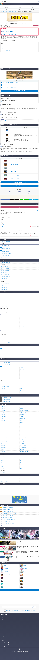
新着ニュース (3, 646)
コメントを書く (19, 207)
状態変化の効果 (22, 422)
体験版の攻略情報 (3, 447)
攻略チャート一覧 (5, 525)
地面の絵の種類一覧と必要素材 (7, 517)
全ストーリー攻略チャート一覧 (5, 262)
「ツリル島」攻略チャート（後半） (8, 511)
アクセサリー (3, 392)
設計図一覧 (2, 449)
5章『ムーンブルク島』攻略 (5, 274)
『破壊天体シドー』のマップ (5, 306)
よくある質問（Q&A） (4, 441)
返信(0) (2, 226)
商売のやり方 (3, 420)
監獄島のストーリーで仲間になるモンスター (9, 48)
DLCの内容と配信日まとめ (5, 245)
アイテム (6, 7)
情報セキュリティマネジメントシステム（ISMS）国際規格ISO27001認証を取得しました (20, 610)
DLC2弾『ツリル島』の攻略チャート (8, 31)
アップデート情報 (23, 445)
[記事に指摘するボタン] (29, 192)
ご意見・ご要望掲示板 (4, 481)
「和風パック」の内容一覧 (5, 251)
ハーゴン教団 (22, 443)
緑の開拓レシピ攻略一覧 (4, 285)
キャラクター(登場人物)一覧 (5, 458)
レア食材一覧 (22, 416)
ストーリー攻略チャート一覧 (6, 50)
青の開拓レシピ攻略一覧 (4, 289)
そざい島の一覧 (3, 315)
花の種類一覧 (22, 414)
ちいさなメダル (22, 426)
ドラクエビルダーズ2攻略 (8, 11)
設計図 (6, 9)
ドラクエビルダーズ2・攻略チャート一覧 (19, 182)
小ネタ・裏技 (22, 441)
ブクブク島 (2, 328)
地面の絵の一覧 (3, 414)
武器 (21, 388)
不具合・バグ (3, 445)
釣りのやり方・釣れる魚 (24, 451)
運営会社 (2, 619)
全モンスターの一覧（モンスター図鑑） (7, 397)
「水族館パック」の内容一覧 (5, 248)
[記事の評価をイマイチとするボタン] (10, 192)
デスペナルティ (3, 439)
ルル (1, 462)
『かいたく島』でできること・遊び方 (8, 523)
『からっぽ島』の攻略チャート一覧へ (19, 90)
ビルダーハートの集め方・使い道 (8, 509)
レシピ (19, 7)
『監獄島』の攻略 (13, 171)
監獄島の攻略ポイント (5, 46)
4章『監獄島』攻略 (4, 272)
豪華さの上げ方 (22, 418)
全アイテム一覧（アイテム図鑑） (6, 364)
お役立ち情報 (32, 9)
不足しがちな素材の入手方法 (5, 362)
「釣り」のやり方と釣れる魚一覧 (8, 507)
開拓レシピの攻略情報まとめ (5, 283)
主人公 (2, 460)
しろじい (2, 468)
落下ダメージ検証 (23, 437)
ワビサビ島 (22, 326)
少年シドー (22, 460)
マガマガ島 (2, 326)
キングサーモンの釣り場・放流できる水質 (9, 34)
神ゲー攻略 (2, 11)
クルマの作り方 (3, 412)
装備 (32, 7)
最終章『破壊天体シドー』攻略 (5, 276)
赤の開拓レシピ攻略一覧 (4, 287)
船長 (21, 468)
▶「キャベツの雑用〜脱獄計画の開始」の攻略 (10, 82)
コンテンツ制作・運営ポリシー (5, 623)
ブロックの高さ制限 (4, 437)
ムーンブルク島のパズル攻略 (5, 342)
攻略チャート (14, 11)
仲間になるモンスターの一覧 (5, 399)
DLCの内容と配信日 (4, 408)
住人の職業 (2, 422)
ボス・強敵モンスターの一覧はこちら (8, 120)
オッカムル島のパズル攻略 (5, 340)
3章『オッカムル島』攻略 (5, 270)
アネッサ (2, 466)
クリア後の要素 (3, 410)
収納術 (21, 420)
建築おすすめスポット (23, 408)
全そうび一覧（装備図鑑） (5, 386)
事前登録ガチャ (3, 640)
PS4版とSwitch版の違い (24, 439)
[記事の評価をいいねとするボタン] (19, 192)
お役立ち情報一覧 (3, 406)
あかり (2, 369)
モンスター (19, 9)
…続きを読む (3, 224)
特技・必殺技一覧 (3, 472)
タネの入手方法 (3, 416)
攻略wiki (2, 638)
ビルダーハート (22, 424)
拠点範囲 (2, 418)
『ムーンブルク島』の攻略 (14, 175)
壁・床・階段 (22, 369)
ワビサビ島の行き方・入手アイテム (6, 255)
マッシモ (21, 464)
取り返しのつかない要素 (24, 410)
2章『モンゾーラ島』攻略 (5, 268)
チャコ (21, 462)
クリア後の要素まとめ (4, 278)
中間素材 (21, 367)
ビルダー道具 (3, 388)
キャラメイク (3, 424)
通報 (37, 210)
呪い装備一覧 (3, 451)
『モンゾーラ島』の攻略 (14, 164)
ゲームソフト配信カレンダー (5, 644)
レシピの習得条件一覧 (6, 521)
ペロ (1, 464)
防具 (1, 390)
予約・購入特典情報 (23, 447)
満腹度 (2, 426)
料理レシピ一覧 (3, 257)
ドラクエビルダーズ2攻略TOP (19, 185)
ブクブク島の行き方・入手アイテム (6, 253)
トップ (2, 617)
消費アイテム (3, 367)
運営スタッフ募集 (3, 621)
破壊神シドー (3, 443)
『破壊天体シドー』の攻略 (14, 178)
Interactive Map (3, 634)
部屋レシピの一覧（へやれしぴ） (8, 515)
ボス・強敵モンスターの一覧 (5, 401)
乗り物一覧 (22, 449)
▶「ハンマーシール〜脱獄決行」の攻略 (9, 87)
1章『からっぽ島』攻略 (4, 266)
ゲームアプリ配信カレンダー (5, 642)
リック (21, 466)
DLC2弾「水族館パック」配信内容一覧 (9, 519)
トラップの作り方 (23, 412)
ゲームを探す (3, 636)
